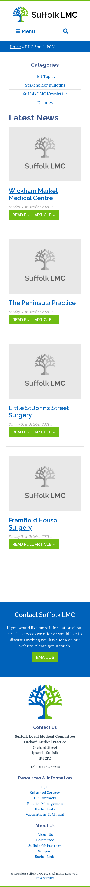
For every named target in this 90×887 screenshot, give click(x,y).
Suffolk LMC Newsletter (45, 93)
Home (15, 46)
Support (45, 851)
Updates (45, 102)
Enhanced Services (45, 792)
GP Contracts (45, 798)
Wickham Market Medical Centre (33, 194)
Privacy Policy (45, 878)
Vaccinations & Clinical (45, 814)
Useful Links (45, 809)
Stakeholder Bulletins (45, 85)
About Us (45, 834)
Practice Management (45, 803)
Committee (45, 840)
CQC (45, 787)
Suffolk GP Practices (45, 845)
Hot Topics (45, 76)
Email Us (45, 657)
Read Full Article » (33, 214)
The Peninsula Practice (42, 302)
